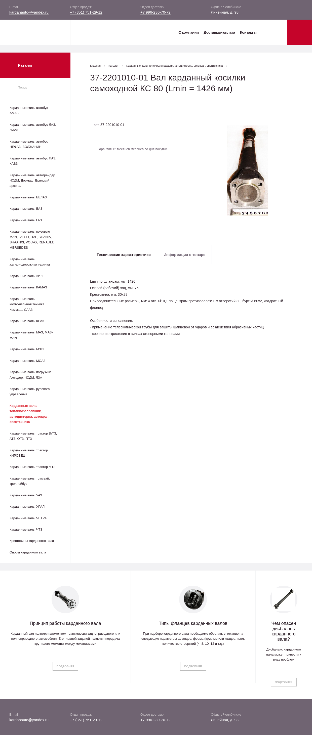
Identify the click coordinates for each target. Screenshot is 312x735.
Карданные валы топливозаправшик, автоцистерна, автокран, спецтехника (30, 414)
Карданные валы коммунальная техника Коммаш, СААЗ (27, 304)
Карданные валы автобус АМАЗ (29, 110)
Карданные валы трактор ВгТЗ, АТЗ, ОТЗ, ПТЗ (33, 436)
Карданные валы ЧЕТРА (28, 518)
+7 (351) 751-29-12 (86, 12)
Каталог (113, 65)
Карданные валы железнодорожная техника (30, 261)
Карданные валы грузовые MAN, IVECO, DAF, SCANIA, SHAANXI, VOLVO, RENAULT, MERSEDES (32, 239)
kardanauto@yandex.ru (29, 12)
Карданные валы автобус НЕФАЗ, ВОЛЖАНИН (29, 144)
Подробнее (65, 666)
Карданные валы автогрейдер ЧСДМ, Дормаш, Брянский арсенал (32, 180)
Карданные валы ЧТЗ (26, 529)
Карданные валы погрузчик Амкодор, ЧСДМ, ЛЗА (30, 374)
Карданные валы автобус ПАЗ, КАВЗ (33, 160)
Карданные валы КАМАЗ (28, 287)
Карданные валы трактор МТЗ (32, 467)
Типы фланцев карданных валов (193, 623)
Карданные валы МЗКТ (27, 349)
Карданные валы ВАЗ (26, 208)
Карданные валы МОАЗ (28, 361)
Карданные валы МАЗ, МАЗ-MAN (31, 334)
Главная (95, 65)
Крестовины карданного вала (32, 541)
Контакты (248, 32)
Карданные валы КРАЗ (27, 321)
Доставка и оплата (219, 32)
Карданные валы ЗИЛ (26, 276)
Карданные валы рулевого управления (30, 391)
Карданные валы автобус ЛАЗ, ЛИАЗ (33, 127)
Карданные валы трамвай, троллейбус (30, 481)
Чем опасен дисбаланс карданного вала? (283, 631)
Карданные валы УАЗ (26, 495)
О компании (188, 32)
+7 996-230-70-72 (155, 12)
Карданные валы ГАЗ (26, 220)
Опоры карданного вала (28, 552)
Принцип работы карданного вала (65, 623)
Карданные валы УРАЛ (27, 506)
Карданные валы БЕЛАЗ (28, 197)
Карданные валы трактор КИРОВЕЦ (29, 452)
